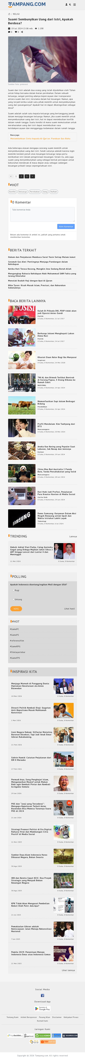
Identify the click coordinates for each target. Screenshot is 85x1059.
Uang (45, 191)
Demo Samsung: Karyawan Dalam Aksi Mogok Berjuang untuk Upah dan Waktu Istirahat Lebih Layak (57, 516)
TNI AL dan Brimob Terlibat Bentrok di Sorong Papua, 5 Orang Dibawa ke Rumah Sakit (56, 380)
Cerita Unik (42, 497)
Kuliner (41, 452)
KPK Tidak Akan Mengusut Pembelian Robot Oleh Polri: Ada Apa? (30, 904)
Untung (17, 599)
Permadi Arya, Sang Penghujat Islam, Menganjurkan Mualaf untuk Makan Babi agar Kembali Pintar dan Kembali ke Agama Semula (30, 783)
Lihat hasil (69, 608)
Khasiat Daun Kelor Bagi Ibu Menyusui (57, 357)
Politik (40, 316)
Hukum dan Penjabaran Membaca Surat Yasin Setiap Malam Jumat (42, 257)
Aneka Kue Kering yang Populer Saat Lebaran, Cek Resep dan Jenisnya (56, 447)
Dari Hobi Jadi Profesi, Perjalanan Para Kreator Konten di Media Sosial (56, 493)
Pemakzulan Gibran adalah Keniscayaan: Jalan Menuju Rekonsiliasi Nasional (31, 929)
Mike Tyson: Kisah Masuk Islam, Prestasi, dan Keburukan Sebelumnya (37, 286)
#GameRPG (15, 646)
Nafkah (54, 191)
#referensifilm (17, 640)
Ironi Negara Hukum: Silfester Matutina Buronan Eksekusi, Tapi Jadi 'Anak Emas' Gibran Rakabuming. (31, 734)
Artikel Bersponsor (29, 1017)
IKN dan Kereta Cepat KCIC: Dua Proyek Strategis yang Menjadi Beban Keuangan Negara (31, 880)
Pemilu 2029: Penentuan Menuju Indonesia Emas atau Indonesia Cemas (31, 953)
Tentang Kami (13, 1017)
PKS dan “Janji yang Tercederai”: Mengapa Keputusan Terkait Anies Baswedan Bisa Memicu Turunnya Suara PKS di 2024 (31, 807)
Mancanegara (43, 429)
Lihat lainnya (68, 970)
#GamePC (14, 629)
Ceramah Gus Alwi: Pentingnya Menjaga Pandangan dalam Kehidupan (38, 262)
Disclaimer (57, 1017)
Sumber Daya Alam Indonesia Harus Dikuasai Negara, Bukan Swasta (29, 856)
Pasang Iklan (44, 1017)
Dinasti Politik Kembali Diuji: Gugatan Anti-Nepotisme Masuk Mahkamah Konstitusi (31, 710)
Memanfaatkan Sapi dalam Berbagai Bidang (56, 402)
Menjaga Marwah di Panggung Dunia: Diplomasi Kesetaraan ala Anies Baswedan (30, 686)
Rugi (16, 590)
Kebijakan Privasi (71, 1017)
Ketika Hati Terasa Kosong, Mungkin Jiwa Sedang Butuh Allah (39, 269)
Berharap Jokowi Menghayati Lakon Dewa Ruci (56, 334)
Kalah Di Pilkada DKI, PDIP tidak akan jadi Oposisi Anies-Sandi (57, 312)
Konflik (12, 191)
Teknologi (42, 521)
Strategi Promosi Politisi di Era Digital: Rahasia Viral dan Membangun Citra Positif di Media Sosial (31, 831)
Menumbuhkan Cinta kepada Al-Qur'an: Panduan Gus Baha (40, 138)
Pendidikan (42, 407)
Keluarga (23, 191)
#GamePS (14, 635)
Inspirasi (41, 360)
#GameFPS (15, 658)
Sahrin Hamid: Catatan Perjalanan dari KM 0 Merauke (31, 758)
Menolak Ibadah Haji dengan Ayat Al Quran (30, 280)
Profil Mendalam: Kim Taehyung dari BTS (56, 425)
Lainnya (73, 536)
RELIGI (16, 14)
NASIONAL (42, 385)
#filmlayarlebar (17, 652)
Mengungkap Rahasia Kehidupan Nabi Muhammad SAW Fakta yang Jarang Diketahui (42, 274)
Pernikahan (35, 191)
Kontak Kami (42, 1021)
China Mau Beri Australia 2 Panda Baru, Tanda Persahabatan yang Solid (57, 470)
